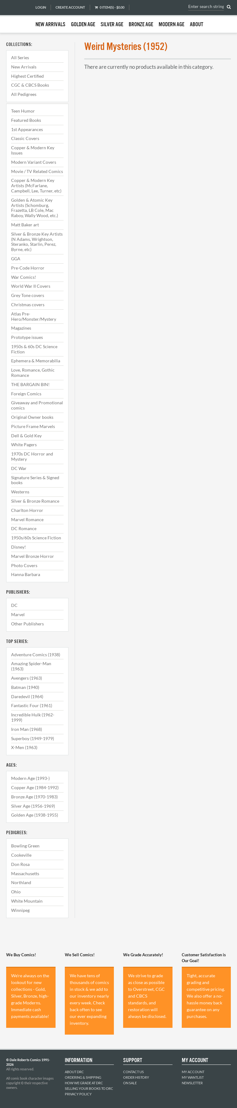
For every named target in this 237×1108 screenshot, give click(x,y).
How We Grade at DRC (84, 1083)
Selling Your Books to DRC (89, 1088)
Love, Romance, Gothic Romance (33, 372)
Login (40, 7)
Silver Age (112, 25)
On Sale (130, 1083)
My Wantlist (193, 1077)
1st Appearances (27, 129)
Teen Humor (23, 110)
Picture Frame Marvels (33, 426)
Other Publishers (27, 623)
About (196, 25)
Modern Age (171, 25)
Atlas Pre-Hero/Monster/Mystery (33, 316)
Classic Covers (25, 138)
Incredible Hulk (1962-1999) (32, 717)
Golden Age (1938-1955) (34, 815)
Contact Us (133, 1072)
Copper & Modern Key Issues (32, 150)
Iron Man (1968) (26, 729)
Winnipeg (20, 910)
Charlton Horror (27, 510)
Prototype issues (27, 337)
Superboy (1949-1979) (32, 738)
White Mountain (27, 901)
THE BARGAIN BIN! (30, 384)
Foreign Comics (26, 393)
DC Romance (23, 528)
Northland (21, 882)
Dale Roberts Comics (18, 16)
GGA (15, 258)
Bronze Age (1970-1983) (34, 796)
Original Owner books (32, 417)
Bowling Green (25, 845)
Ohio (16, 891)
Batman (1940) (25, 687)
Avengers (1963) (26, 678)
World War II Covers (30, 286)
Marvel (18, 614)
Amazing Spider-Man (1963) (31, 666)
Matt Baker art (25, 224)
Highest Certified (27, 76)
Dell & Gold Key (26, 435)
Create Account (70, 7)
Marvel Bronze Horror (32, 556)
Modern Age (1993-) (30, 778)
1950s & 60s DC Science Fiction (34, 349)
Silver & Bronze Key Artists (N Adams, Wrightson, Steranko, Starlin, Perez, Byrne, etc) (37, 241)
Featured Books (26, 120)
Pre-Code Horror (27, 267)
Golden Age (83, 25)
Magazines (21, 328)
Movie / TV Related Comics (37, 171)
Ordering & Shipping (83, 1077)
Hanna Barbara (25, 574)
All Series (20, 57)
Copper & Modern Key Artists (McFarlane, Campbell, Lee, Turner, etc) (36, 185)
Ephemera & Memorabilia (35, 360)
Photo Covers (24, 565)
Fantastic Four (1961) (31, 705)
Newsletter (192, 1083)
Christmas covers (27, 304)
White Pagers (24, 444)
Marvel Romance (27, 519)
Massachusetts (25, 873)
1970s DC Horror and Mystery (32, 456)
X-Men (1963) (24, 747)
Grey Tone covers (27, 295)
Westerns (20, 491)
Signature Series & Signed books (35, 480)
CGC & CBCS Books (30, 85)
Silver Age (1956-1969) (33, 806)
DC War (19, 468)
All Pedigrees (23, 94)
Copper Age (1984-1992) (35, 787)
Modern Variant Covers (33, 162)
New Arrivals (50, 25)
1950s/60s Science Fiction (36, 537)
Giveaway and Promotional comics (37, 405)
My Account (193, 1072)
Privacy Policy (78, 1094)
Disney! (18, 547)
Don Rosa (20, 864)
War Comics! (23, 277)
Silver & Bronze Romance (35, 501)
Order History (136, 1077)
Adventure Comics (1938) (35, 654)
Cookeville (21, 855)
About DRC (74, 1072)
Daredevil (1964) (27, 696)
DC (14, 605)
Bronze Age (141, 25)
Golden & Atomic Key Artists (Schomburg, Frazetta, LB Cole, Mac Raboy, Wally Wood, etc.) (34, 207)
